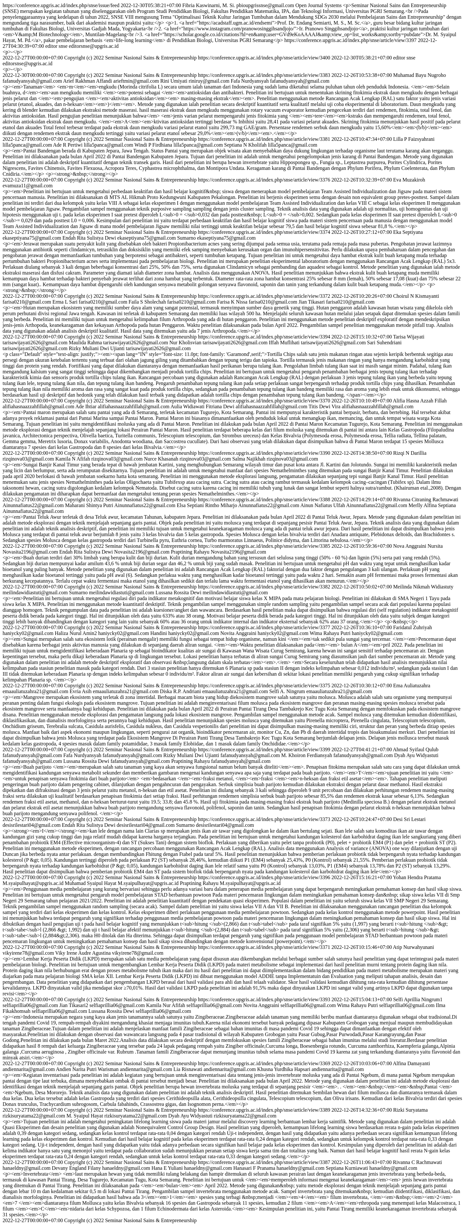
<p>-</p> (13, 52)
